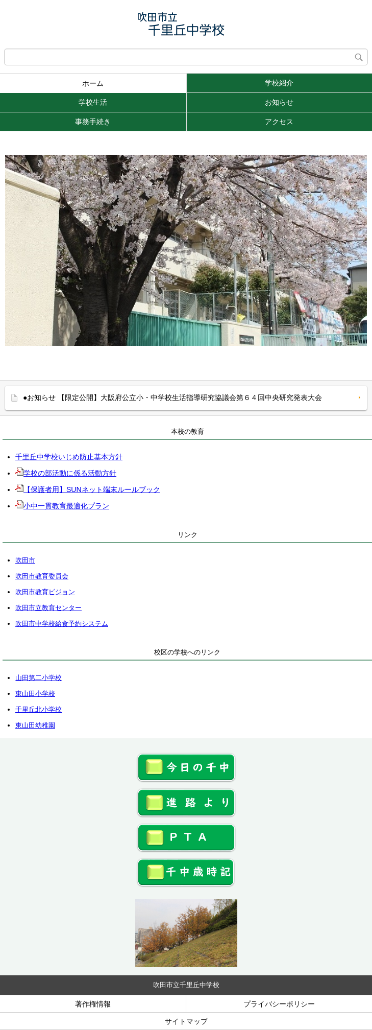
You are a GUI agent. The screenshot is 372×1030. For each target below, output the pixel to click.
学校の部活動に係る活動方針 (65, 473)
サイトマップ (186, 1021)
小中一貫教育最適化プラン (62, 506)
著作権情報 (93, 1004)
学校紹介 (279, 83)
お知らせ (279, 102)
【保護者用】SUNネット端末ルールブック (87, 489)
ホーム (93, 83)
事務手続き (93, 122)
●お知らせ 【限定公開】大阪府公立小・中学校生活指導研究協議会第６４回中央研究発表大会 (172, 397)
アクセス (279, 122)
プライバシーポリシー (279, 1004)
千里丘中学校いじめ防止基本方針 (68, 457)
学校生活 (93, 102)
